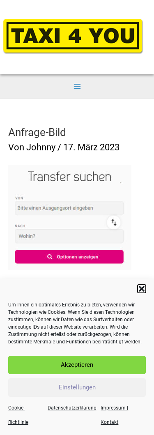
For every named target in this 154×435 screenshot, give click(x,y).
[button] (142, 291)
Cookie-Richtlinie (18, 417)
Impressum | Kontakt (114, 417)
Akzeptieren (77, 367)
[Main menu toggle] (77, 86)
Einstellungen (77, 389)
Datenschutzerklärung (72, 410)
